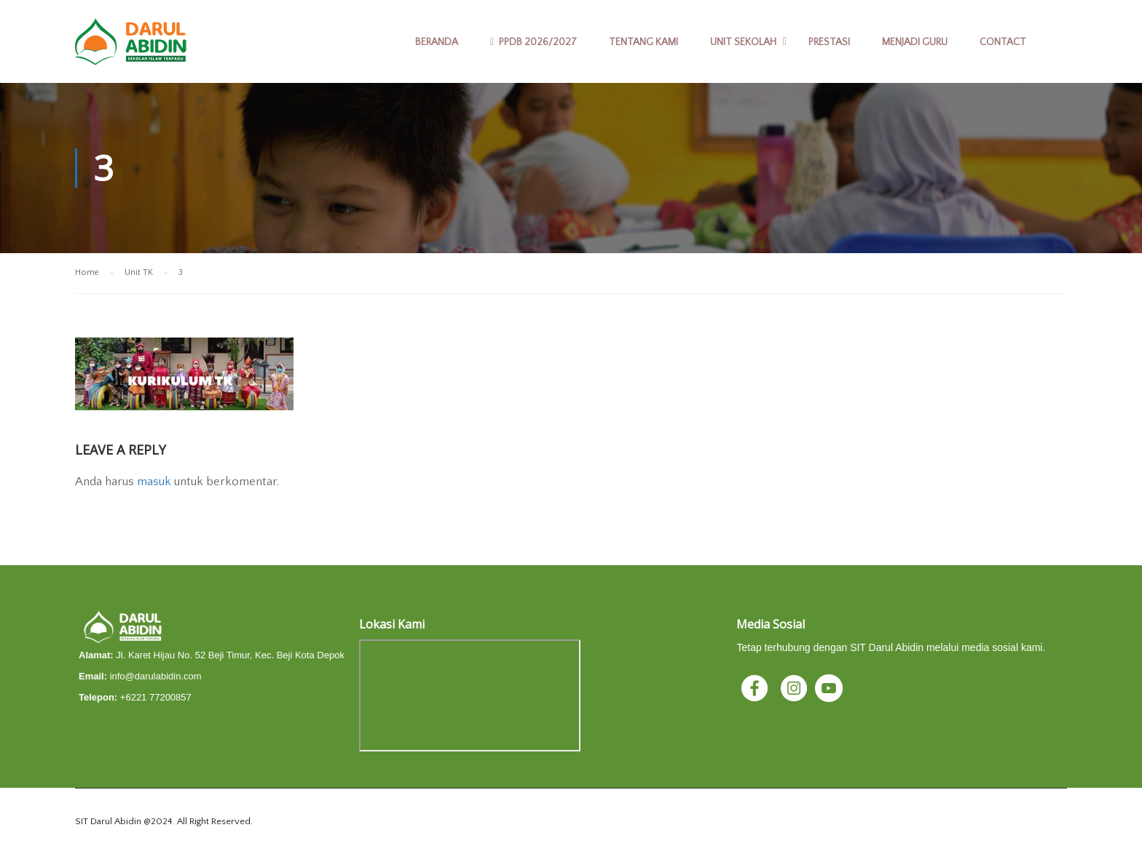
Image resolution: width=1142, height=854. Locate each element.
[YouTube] (829, 687)
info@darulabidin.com (156, 676)
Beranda (436, 42)
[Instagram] (795, 687)
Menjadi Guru (915, 42)
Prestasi (829, 42)
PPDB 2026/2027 (533, 42)
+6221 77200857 (156, 697)
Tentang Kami (643, 42)
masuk (154, 481)
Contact (1003, 42)
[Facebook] (756, 687)
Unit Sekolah (743, 42)
